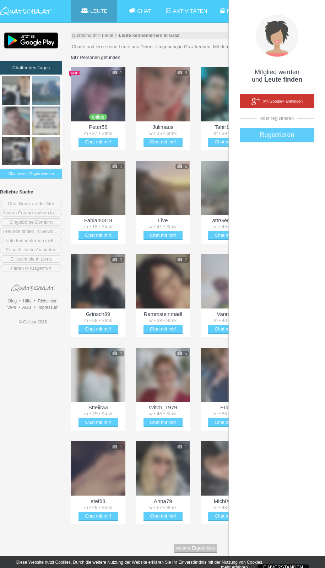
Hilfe (27, 301)
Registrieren (277, 134)
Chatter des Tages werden (31, 173)
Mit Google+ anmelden (277, 101)
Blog (12, 301)
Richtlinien (47, 301)
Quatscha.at (84, 35)
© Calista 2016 (33, 322)
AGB (26, 307)
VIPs (11, 307)
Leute (108, 35)
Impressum (47, 307)
